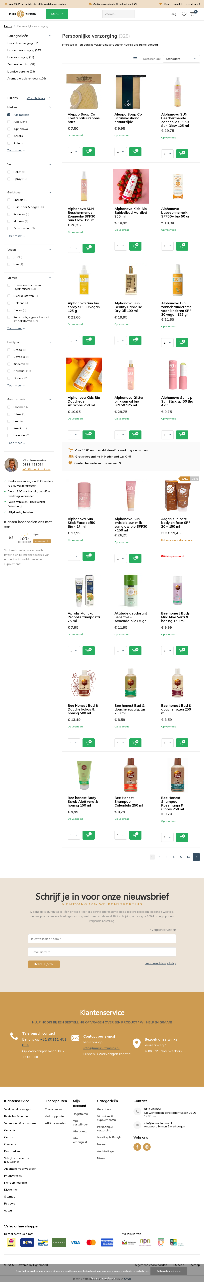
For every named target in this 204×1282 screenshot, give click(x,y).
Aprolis (18, 136)
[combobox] (118, 14)
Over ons (10, 1144)
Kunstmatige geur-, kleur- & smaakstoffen (32, 319)
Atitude (18, 143)
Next (196, 857)
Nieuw (101, 1158)
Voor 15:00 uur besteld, (37, 4)
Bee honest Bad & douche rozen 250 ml (176, 709)
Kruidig (20, 428)
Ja (18, 257)
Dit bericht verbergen (168, 1270)
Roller (19, 172)
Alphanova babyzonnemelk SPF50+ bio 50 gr (175, 212)
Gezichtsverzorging (23, 43)
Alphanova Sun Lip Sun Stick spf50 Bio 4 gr (177, 401)
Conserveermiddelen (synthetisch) (27, 287)
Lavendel (22, 435)
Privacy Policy (13, 1175)
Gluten (20, 310)
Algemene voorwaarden (20, 1168)
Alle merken (21, 115)
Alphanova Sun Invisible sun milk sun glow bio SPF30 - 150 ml (130, 524)
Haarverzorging (20, 57)
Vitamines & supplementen (106, 1118)
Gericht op (104, 1109)
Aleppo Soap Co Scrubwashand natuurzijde (128, 118)
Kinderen (21, 214)
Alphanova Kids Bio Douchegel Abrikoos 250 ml (84, 401)
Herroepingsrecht (15, 1182)
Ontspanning (24, 228)
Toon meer (14, 150)
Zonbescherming (21, 64)
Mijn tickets (80, 1131)
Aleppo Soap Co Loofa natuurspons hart (84, 118)
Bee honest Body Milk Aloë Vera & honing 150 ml (175, 617)
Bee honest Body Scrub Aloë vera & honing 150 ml (83, 801)
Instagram (147, 1146)
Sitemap (9, 1196)
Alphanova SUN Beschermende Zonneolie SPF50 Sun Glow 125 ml (175, 120)
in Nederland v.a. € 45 (115, 4)
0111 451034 (152, 1109)
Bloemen (21, 407)
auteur (8, 1210)
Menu (55, 14)
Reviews (9, 1203)
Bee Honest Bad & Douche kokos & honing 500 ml (83, 709)
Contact (9, 1137)
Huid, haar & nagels (29, 207)
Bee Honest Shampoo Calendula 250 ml (128, 801)
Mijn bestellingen (81, 1122)
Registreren (80, 1114)
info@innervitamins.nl (37, 469)
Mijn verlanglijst (80, 1140)
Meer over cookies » (103, 1277)
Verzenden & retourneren (20, 1123)
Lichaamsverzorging (24, 50)
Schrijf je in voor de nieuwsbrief (16, 1159)
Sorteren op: (152, 59)
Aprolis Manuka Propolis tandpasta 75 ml (84, 617)
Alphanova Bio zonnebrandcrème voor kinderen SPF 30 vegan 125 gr (176, 309)
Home (8, 26)
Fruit (19, 421)
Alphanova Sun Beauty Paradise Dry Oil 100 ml (128, 307)
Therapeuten (53, 1109)
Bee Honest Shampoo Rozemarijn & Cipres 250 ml (172, 803)
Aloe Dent (20, 121)
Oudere (21, 378)
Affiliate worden (55, 1123)
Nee (18, 264)
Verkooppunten (55, 1116)
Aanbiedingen (106, 1151)
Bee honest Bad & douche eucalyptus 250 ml (130, 709)
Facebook (137, 1146)
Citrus (19, 414)
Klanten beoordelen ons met (182, 4)
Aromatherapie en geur (26, 78)
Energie (21, 200)
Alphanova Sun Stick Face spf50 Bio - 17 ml (81, 522)
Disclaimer (11, 1189)
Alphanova (21, 129)
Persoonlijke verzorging (105, 1128)
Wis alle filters (36, 98)
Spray (20, 179)
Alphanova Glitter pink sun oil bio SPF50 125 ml (129, 401)
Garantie (10, 1130)
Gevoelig (21, 357)
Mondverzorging (21, 71)
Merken (101, 1144)
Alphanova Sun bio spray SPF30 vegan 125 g (84, 307)
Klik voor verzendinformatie (177, 539)
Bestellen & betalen (16, 1116)
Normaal (22, 371)
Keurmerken (12, 1151)
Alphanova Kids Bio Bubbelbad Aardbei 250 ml (130, 212)
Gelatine (21, 303)
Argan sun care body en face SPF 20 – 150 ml (175, 522)
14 (188, 857)
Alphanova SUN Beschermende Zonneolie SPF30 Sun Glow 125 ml (81, 214)
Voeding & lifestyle (109, 1137)
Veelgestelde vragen (17, 1109)
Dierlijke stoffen (26, 296)
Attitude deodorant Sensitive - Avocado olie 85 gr (130, 617)
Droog (20, 350)
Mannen (21, 221)
